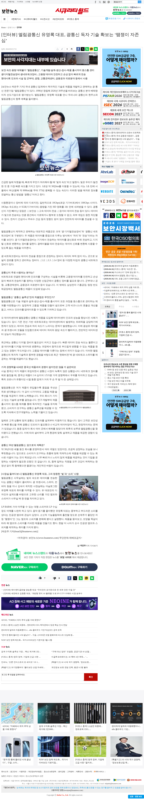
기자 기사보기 (88, 546)
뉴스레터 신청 (37, 2)
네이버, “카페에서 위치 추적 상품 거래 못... (122, 287)
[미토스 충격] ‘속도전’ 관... (120, 269)
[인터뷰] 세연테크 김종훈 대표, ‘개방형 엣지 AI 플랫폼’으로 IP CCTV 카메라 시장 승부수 (42, 593)
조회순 (107, 307)
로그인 (3, 2)
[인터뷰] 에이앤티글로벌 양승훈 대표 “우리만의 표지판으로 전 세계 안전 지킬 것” (39, 590)
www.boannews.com (48, 538)
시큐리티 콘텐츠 (133, 18)
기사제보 (20, 2)
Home (3, 28)
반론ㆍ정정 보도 (136, 797)
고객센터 (70, 772)
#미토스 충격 (73, 19)
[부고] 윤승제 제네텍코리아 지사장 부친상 (122, 149)
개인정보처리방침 (35, 772)
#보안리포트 (58, 19)
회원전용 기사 (115, 18)
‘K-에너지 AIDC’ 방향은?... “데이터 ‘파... (121, 158)
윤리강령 (61, 772)
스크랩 (27, 2)
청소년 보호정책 (50, 772)
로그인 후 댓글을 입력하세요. (42, 677)
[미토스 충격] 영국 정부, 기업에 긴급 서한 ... (21, 657)
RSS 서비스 (100, 772)
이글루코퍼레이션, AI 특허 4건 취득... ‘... (69, 657)
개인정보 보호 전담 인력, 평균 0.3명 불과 (69, 667)
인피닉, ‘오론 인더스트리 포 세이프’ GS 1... (20, 662)
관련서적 (88, 772)
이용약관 (22, 772)
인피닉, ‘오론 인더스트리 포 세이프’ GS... (121, 294)
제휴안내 (79, 772)
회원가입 (11, 2)
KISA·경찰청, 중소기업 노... (121, 276)
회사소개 (4, 772)
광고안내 (13, 772)
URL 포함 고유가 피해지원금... (122, 279)
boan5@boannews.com (26, 531)
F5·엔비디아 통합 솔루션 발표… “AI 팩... (121, 300)
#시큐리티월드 (30, 19)
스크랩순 (135, 307)
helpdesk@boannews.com (113, 784)
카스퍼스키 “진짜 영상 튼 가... (122, 272)
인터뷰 (19, 28)
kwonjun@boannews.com (73, 790)
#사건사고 (45, 19)
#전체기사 (16, 19)
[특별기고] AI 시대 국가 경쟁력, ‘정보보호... (71, 662)
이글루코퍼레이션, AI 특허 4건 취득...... (120, 291)
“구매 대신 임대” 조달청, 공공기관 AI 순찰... (71, 652)
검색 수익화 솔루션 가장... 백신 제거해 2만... (21, 652)
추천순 (121, 307)
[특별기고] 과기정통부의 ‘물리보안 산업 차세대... (23, 667)
